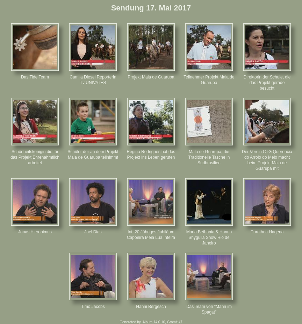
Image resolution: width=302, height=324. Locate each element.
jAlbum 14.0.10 (153, 322)
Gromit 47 (174, 322)
